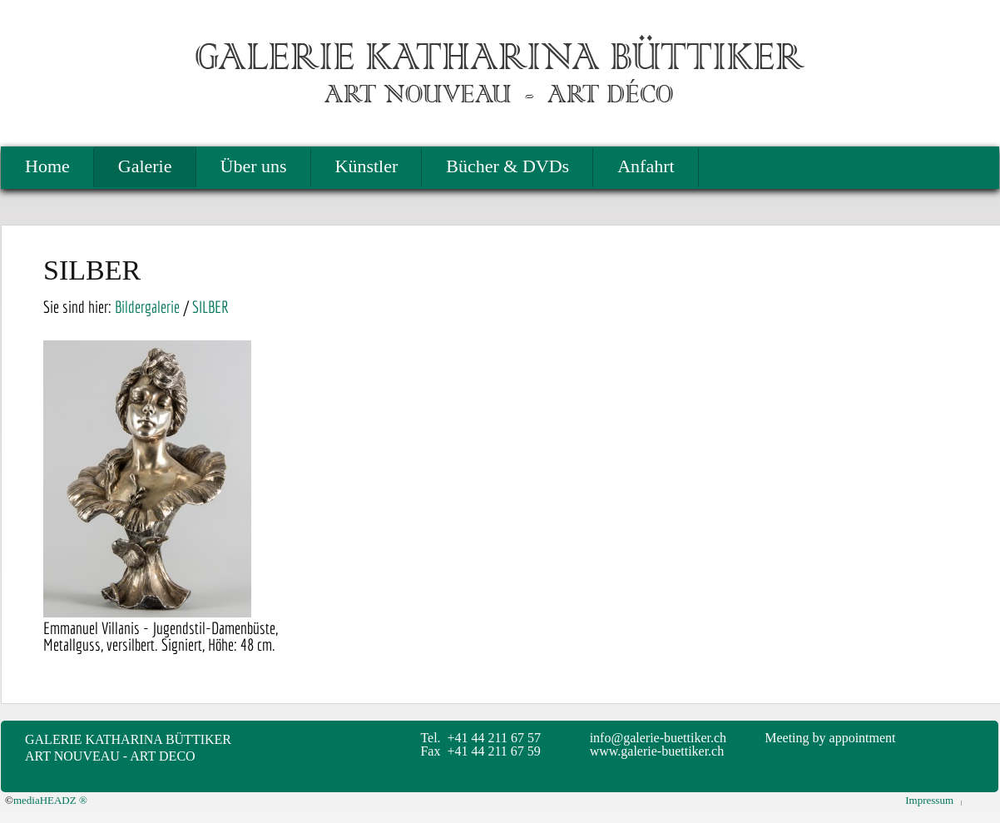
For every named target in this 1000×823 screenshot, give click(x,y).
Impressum (929, 800)
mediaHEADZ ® (50, 800)
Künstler (367, 166)
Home (47, 166)
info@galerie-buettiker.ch (658, 738)
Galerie (145, 166)
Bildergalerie (147, 306)
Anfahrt (645, 166)
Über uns (253, 166)
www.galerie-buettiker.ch (657, 751)
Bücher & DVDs (507, 166)
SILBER (210, 306)
